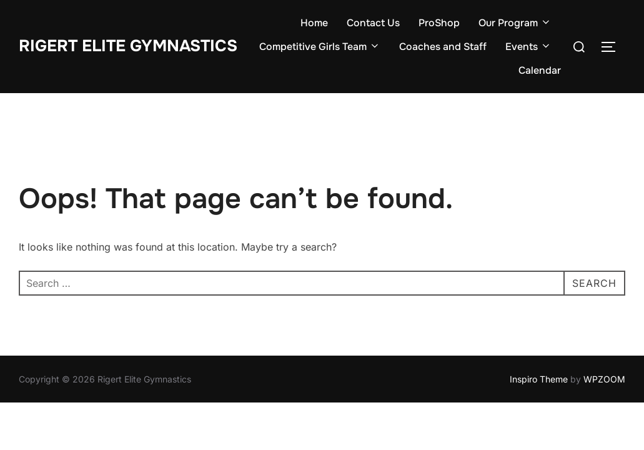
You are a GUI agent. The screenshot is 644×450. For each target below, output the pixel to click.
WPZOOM (604, 379)
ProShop (439, 22)
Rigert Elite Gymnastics (128, 46)
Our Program (515, 22)
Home (314, 22)
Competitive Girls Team (319, 46)
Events (528, 46)
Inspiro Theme (539, 379)
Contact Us (373, 22)
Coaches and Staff (443, 46)
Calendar (539, 70)
